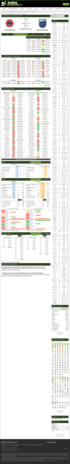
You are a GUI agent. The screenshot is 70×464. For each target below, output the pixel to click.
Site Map (3, 447)
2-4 (38, 97)
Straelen (63, 244)
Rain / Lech (64, 114)
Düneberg (64, 53)
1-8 (59, 148)
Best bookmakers (13, 8)
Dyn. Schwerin (64, 229)
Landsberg (55, 107)
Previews (29, 8)
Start (5, 8)
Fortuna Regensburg (54, 45)
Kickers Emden (64, 36)
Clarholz (63, 265)
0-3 (43, 49)
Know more (34, 11)
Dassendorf (55, 53)
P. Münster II (54, 269)
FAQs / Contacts (17, 449)
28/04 (59, 231)
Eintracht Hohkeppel (55, 302)
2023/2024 (26, 26)
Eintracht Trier (7, 97)
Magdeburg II (64, 92)
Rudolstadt (64, 94)
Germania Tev (54, 278)
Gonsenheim (22, 64)
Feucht (54, 55)
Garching (64, 241)
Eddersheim (64, 156)
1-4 (13, 126)
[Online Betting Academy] (55, 448)
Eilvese (64, 254)
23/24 (34, 41)
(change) (62, 418)
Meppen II (55, 81)
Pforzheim (55, 124)
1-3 (43, 71)
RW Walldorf (54, 252)
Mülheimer (64, 71)
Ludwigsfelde (64, 218)
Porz (64, 289)
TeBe (55, 86)
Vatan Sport (55, 88)
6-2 (43, 61)
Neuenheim (39, 75)
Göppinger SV (54, 58)
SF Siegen (55, 263)
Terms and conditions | (6, 450)
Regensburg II (63, 45)
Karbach (14, 76)
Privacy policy (12, 450)
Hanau (64, 163)
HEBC (64, 186)
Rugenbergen (63, 75)
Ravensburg (64, 184)
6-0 (59, 205)
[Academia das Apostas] (50, 448)
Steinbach (64, 252)
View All (60, 411)
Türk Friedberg (64, 152)
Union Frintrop (64, 203)
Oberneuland (64, 209)
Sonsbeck (64, 293)
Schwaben (64, 116)
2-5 (13, 129)
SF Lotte (63, 77)
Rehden (63, 25)
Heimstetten (64, 109)
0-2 (43, 68)
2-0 (43, 44)
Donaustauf (55, 146)
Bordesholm (54, 90)
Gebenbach (64, 148)
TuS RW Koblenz (20, 121)
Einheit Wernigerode (54, 218)
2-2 (43, 70)
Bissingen (54, 175)
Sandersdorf (54, 62)
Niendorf (54, 237)
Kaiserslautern (64, 171)
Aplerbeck (55, 272)
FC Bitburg (14, 66)
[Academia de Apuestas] (58, 448)
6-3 (13, 107)
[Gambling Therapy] (15, 462)
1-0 (18, 83)
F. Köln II (64, 291)
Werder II (64, 285)
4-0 (18, 75)
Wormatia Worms (20, 95)
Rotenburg (55, 36)
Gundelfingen (54, 150)
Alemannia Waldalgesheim (7, 119)
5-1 (13, 111)
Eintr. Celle (55, 190)
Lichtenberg (64, 118)
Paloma (64, 73)
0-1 (18, 64)
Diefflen (14, 71)
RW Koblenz (64, 69)
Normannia (64, 124)
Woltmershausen (64, 83)
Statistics (44, 8)
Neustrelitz (55, 213)
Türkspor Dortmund (64, 270)
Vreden (54, 274)
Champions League (64, 455)
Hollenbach (55, 184)
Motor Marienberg (64, 63)
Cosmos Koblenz (7, 123)
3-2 (13, 106)
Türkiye (54, 130)
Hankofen (64, 55)
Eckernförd (55, 239)
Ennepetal (64, 287)
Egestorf (54, 256)
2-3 (18, 68)
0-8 (13, 155)
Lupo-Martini (64, 258)
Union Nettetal (64, 79)
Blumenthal (55, 285)
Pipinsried (64, 150)
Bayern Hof (55, 30)
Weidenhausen (54, 156)
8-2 (59, 107)
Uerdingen (55, 203)
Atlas (64, 81)
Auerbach (54, 98)
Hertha (54, 231)
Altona (55, 186)
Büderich (54, 71)
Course (22, 8)
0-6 (59, 36)
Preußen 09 (64, 34)
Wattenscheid (54, 267)
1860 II (54, 114)
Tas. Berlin (64, 222)
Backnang (55, 122)
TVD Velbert (54, 79)
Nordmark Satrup (55, 103)
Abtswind (54, 47)
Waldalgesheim (22, 83)
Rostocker (55, 118)
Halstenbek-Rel (64, 235)
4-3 (59, 222)
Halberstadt (55, 96)
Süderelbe (64, 237)
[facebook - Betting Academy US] (53, 445)
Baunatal (63, 128)
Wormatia (64, 120)
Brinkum (63, 32)
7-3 (38, 123)
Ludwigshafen (22, 68)
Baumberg (55, 244)
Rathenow (64, 86)
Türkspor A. (55, 241)
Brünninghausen (55, 265)
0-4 (13, 148)
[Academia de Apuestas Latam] (61, 448)
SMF (13, 447)
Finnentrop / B (54, 297)
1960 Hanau (54, 128)
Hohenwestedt (54, 40)
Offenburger (64, 182)
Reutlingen (64, 175)
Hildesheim (55, 254)
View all (60, 333)
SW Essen (64, 248)
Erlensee (54, 154)
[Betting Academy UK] (63, 448)
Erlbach (64, 111)
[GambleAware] (5, 462)
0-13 (59, 285)
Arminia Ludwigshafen (7, 107)
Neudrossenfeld (64, 194)
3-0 (43, 41)
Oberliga (26, 25)
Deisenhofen (54, 111)
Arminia (54, 25)
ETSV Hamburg (55, 235)
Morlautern (14, 61)
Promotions (58, 8)
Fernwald (54, 126)
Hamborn (54, 250)
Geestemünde (63, 139)
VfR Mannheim (54, 180)
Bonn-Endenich (54, 289)
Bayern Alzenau (55, 163)
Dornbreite (64, 239)
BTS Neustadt (54, 27)
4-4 (13, 94)
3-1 (43, 81)
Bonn (55, 276)
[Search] (67, 16)
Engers (14, 81)
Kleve (55, 246)
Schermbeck (64, 263)
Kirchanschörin (64, 42)
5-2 (59, 269)
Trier (47, 73)
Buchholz (64, 130)
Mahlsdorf (55, 229)
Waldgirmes (55, 152)
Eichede (63, 220)
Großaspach (64, 49)
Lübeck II (64, 141)
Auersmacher (22, 73)
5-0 (13, 153)
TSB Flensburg (64, 40)
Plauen (64, 100)
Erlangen (64, 146)
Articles (51, 8)
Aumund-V (55, 139)
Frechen (63, 38)
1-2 (18, 73)
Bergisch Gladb (64, 302)
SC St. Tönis (54, 293)
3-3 (43, 47)
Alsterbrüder (54, 211)
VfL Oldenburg (64, 295)
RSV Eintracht (54, 227)
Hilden (64, 246)
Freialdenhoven (55, 281)
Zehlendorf (64, 213)
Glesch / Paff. (63, 281)
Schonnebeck (54, 205)
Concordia (64, 211)
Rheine (64, 272)
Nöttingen (64, 180)
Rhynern (63, 267)
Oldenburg (55, 199)
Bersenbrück (54, 207)
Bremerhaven (63, 88)
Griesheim (55, 161)
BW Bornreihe (54, 51)
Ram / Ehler (55, 165)
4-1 (13, 100)
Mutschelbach (54, 182)
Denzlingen (55, 49)
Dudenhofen (22, 70)
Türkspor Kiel (64, 135)
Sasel (55, 260)
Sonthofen (64, 167)
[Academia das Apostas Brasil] (53, 448)
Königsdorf (55, 300)
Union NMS (64, 90)
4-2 (59, 289)
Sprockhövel (54, 77)
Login (66, 4)
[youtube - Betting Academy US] (50, 445)
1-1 (43, 42)
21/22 (34, 42)
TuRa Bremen (63, 27)
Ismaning (64, 107)
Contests (65, 8)
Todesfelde (55, 34)
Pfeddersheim (9, 30)
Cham (64, 143)
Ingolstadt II (64, 137)
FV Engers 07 (20, 117)
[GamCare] (13, 462)
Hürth (55, 291)
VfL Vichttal (64, 278)
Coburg (54, 137)
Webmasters (14, 448)
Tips (36, 8)
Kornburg (64, 47)
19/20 (34, 49)
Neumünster (54, 105)
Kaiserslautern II (7, 94)
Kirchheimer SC (55, 42)
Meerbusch (64, 250)
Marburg (63, 126)
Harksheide (55, 73)
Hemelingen (54, 32)
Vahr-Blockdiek (54, 192)
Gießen (64, 161)
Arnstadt (54, 100)
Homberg (54, 248)
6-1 (13, 97)
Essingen (64, 58)
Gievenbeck (64, 297)
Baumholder (22, 63)
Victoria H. (55, 75)
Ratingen (64, 205)
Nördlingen (55, 167)
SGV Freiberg (38, 76)
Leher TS (54, 60)
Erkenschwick (54, 287)
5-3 (59, 139)
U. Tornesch (64, 260)
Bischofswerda (54, 92)
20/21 (34, 46)
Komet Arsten (63, 192)
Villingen (63, 122)
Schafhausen (54, 38)
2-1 (18, 63)
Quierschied (20, 124)
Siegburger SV (64, 300)
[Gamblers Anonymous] (16, 462)
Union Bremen (64, 133)
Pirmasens (14, 75)
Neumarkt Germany (54, 23)
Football (29, 453)
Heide (64, 199)
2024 (34, 75)
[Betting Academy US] (48, 448)
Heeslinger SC (64, 207)
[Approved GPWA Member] (10, 462)
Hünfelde (64, 154)
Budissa (63, 96)
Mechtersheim (42, 30)
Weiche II (64, 103)
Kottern (54, 116)
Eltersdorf (64, 23)
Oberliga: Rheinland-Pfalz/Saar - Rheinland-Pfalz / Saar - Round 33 (26, 29)
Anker (64, 231)
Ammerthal (64, 30)
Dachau (54, 109)
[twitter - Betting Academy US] (48, 445)
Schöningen (64, 165)
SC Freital (55, 94)
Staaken (54, 222)
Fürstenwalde (63, 227)
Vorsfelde (54, 258)
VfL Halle (64, 98)
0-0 (38, 95)
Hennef (54, 283)
